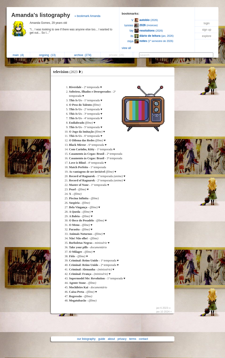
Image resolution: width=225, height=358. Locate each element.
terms (132, 339)
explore (206, 36)
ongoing (47, 55)
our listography (86, 339)
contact (143, 339)
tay (131, 30)
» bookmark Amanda (87, 16)
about (111, 339)
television (69, 71)
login (206, 23)
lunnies (129, 25)
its (132, 36)
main (18, 55)
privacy (121, 339)
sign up (206, 29)
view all (126, 48)
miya (130, 41)
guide (101, 339)
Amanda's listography (40, 15)
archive (82, 55)
